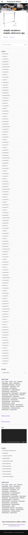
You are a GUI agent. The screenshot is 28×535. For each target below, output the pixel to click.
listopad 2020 (5, 215)
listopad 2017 (5, 306)
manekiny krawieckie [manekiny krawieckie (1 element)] (16, 389)
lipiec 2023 (5, 134)
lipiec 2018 (5, 285)
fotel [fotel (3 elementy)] (15, 381)
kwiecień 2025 (5, 82)
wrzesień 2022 (5, 160)
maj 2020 (4, 230)
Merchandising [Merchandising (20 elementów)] (5, 394)
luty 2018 (4, 298)
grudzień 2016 (5, 329)
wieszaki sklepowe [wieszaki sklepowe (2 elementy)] (19, 406)
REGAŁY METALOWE (7, 466)
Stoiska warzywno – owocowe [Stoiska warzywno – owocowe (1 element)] (8, 404)
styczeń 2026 (5, 58)
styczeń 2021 (5, 212)
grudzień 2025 (5, 61)
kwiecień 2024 (5, 110)
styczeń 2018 (5, 301)
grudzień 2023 (5, 121)
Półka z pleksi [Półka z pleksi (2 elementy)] (14, 501)
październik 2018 (6, 277)
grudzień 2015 (5, 353)
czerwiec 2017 (5, 316)
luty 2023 (4, 147)
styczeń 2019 (5, 269)
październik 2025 (6, 66)
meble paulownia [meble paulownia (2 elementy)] (15, 496)
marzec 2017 (5, 321)
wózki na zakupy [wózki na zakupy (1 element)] (13, 409)
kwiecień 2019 (5, 262)
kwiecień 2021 (5, 204)
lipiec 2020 (5, 225)
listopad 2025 (5, 64)
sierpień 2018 (5, 282)
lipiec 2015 (5, 363)
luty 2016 (4, 347)
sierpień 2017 (5, 314)
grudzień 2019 (5, 243)
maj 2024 (4, 108)
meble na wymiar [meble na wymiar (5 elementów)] (14, 391)
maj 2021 (4, 202)
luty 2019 (4, 267)
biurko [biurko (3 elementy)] (6, 381)
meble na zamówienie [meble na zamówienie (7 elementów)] (6, 496)
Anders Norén (21, 532)
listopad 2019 (5, 246)
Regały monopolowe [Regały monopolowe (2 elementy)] (6, 401)
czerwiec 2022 (5, 168)
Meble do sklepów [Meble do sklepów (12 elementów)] (5, 391)
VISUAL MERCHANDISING (8, 476)
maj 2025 (4, 79)
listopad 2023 (5, 124)
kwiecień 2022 (5, 173)
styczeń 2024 (5, 118)
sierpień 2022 (5, 163)
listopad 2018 (5, 275)
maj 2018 (4, 290)
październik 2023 (6, 126)
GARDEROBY (5, 453)
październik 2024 (6, 95)
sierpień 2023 (5, 131)
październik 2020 (6, 217)
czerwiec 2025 (5, 77)
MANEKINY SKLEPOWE (7, 455)
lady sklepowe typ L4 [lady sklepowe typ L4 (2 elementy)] (6, 389)
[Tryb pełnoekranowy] (25, 442)
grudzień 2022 (5, 152)
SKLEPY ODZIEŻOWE (7, 468)
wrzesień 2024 (5, 97)
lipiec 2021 (5, 196)
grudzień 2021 (5, 183)
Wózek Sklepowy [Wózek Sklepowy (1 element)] (5, 409)
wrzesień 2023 (5, 129)
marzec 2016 (5, 345)
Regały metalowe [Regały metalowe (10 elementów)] (14, 399)
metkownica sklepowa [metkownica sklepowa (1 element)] (13, 394)
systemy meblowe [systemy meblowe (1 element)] (5, 406)
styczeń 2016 (5, 350)
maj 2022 (4, 170)
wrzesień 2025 (5, 69)
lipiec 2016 (5, 337)
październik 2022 (6, 157)
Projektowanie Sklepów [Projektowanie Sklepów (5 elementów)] (7, 396)
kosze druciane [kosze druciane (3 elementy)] (17, 383)
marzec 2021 (5, 207)
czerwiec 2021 (5, 199)
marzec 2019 (5, 264)
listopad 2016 (5, 332)
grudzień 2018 (5, 272)
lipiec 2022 (5, 165)
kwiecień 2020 (5, 233)
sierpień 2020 (5, 222)
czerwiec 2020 (5, 228)
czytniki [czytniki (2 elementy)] (11, 381)
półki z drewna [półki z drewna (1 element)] (22, 501)
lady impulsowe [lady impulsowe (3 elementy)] (5, 388)
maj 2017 (4, 319)
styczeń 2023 (5, 150)
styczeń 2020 (5, 241)
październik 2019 (6, 249)
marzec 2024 (5, 113)
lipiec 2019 (5, 254)
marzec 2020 (5, 235)
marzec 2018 (5, 295)
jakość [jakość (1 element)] (10, 383)
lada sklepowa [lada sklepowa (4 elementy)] (13, 386)
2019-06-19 (13, 37)
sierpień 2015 (5, 360)
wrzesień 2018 (5, 280)
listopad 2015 (5, 355)
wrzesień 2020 (5, 220)
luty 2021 (4, 209)
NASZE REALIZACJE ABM (8, 461)
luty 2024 (4, 116)
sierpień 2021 (5, 194)
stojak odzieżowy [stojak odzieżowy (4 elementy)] (19, 404)
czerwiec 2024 (5, 105)
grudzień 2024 (5, 90)
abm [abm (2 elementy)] (3, 381)
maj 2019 (4, 259)
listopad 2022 (5, 155)
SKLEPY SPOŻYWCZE (7, 474)
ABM (7, 37)
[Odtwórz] (2, 442)
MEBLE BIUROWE (6, 458)
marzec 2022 (5, 176)
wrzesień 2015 (5, 358)
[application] (14, 436)
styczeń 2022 (5, 181)
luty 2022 (4, 178)
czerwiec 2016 (5, 340)
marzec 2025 (5, 84)
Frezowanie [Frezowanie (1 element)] (20, 381)
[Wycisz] (23, 442)
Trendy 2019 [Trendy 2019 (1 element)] (12, 406)
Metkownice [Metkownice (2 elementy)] (22, 394)
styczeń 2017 (5, 327)
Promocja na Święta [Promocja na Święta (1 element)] (6, 501)
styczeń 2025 (5, 87)
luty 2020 (4, 238)
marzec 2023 (5, 144)
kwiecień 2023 (5, 142)
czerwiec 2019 (5, 256)
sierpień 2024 (5, 100)
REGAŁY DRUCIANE (7, 463)
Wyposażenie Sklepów (14, 1)
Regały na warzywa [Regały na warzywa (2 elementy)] (15, 401)
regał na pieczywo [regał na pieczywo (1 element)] (5, 399)
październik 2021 (6, 189)
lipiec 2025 (5, 74)
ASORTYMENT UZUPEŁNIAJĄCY (9, 450)
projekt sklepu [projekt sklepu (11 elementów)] (16, 396)
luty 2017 (4, 324)
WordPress (10, 532)
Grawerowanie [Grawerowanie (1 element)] (5, 383)
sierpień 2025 (5, 71)
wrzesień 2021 (5, 191)
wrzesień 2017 (5, 311)
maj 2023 (4, 139)
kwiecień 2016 (5, 342)
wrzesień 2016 (5, 334)
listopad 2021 (5, 186)
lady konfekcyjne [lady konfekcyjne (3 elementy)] (13, 388)
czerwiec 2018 (5, 288)
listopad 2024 (5, 92)
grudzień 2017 (5, 303)
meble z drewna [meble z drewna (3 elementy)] (23, 496)
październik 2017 (6, 308)
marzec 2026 (5, 53)
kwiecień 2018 (5, 293)
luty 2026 (4, 56)
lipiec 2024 (5, 103)
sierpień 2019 (5, 251)
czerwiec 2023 (5, 137)
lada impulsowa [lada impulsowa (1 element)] (5, 386)
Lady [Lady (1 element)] (18, 386)
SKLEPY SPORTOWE (7, 471)
